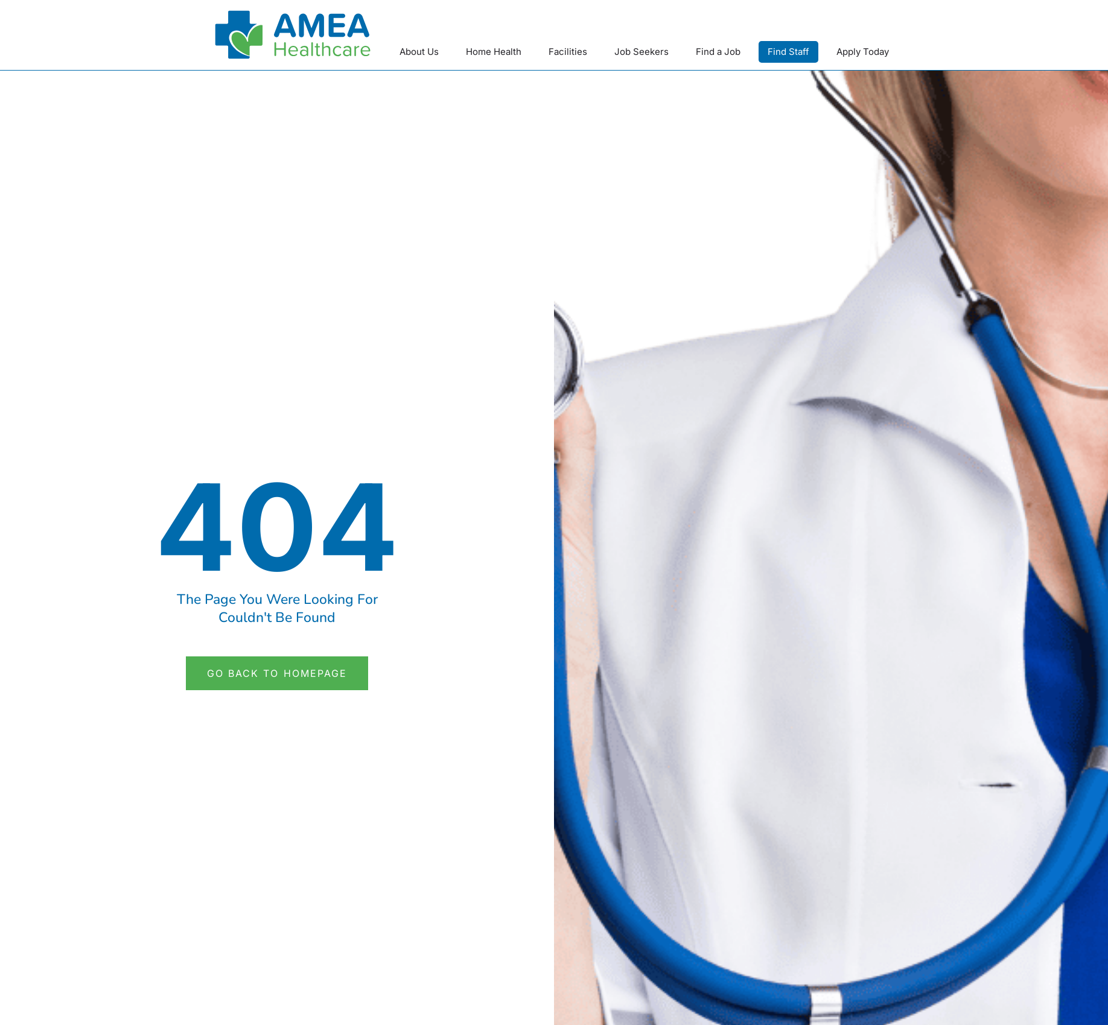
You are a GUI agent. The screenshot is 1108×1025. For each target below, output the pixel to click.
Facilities (568, 51)
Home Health (493, 51)
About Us (419, 51)
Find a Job (718, 51)
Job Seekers (641, 51)
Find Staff (788, 51)
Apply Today (862, 51)
